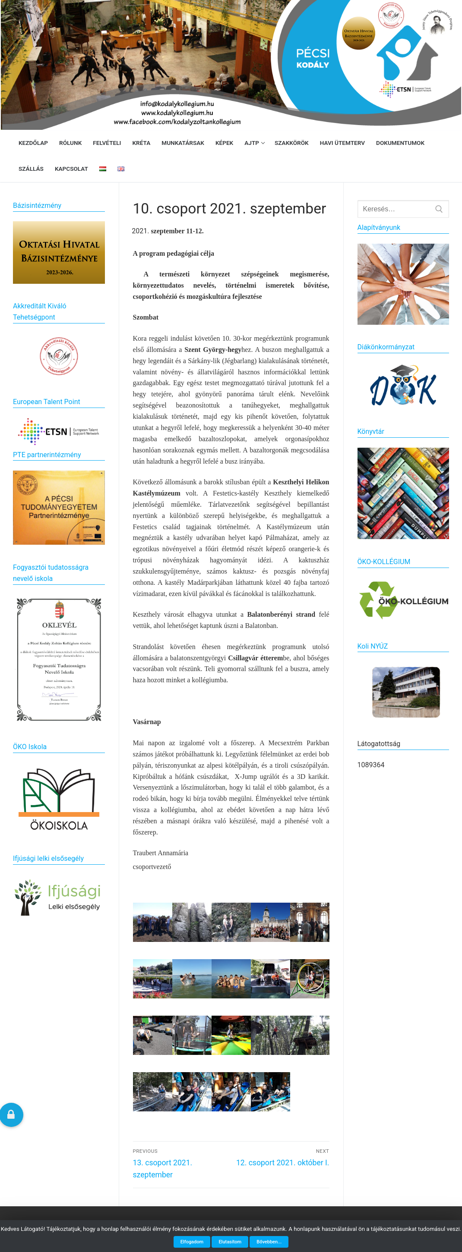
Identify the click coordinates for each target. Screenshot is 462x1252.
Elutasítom (229, 1242)
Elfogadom (191, 1242)
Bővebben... (269, 1242)
